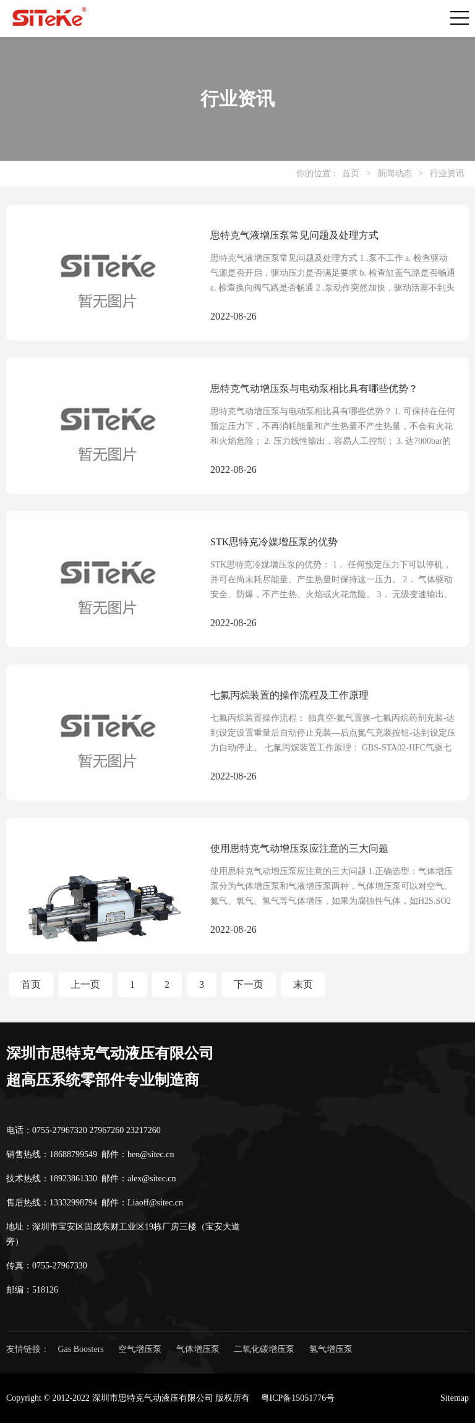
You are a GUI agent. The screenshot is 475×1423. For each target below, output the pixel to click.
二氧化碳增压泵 (264, 1349)
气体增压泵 (198, 1349)
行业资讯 (447, 173)
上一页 (85, 984)
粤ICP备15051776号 (298, 1398)
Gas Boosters (81, 1349)
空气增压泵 (139, 1349)
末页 (303, 984)
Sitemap (454, 1398)
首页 (350, 173)
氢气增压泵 (331, 1349)
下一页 (248, 984)
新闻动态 (394, 173)
